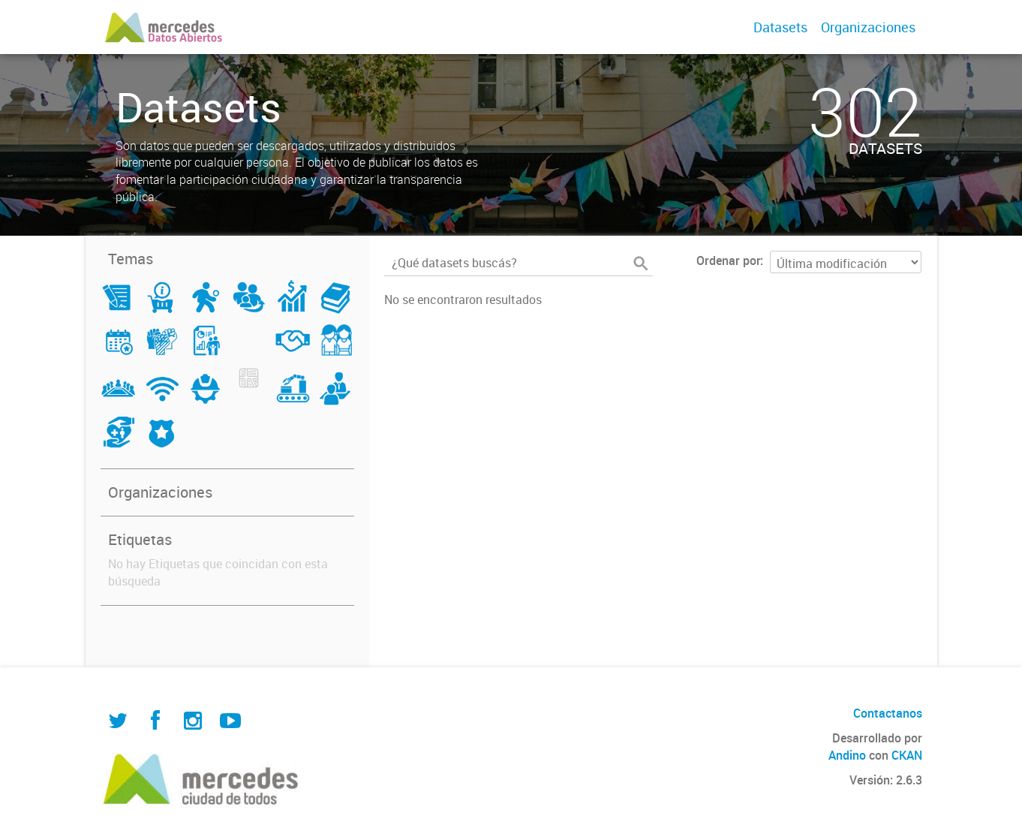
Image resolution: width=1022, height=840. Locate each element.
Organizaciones (868, 27)
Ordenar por (728, 260)
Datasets (780, 27)
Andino (847, 755)
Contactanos (887, 713)
